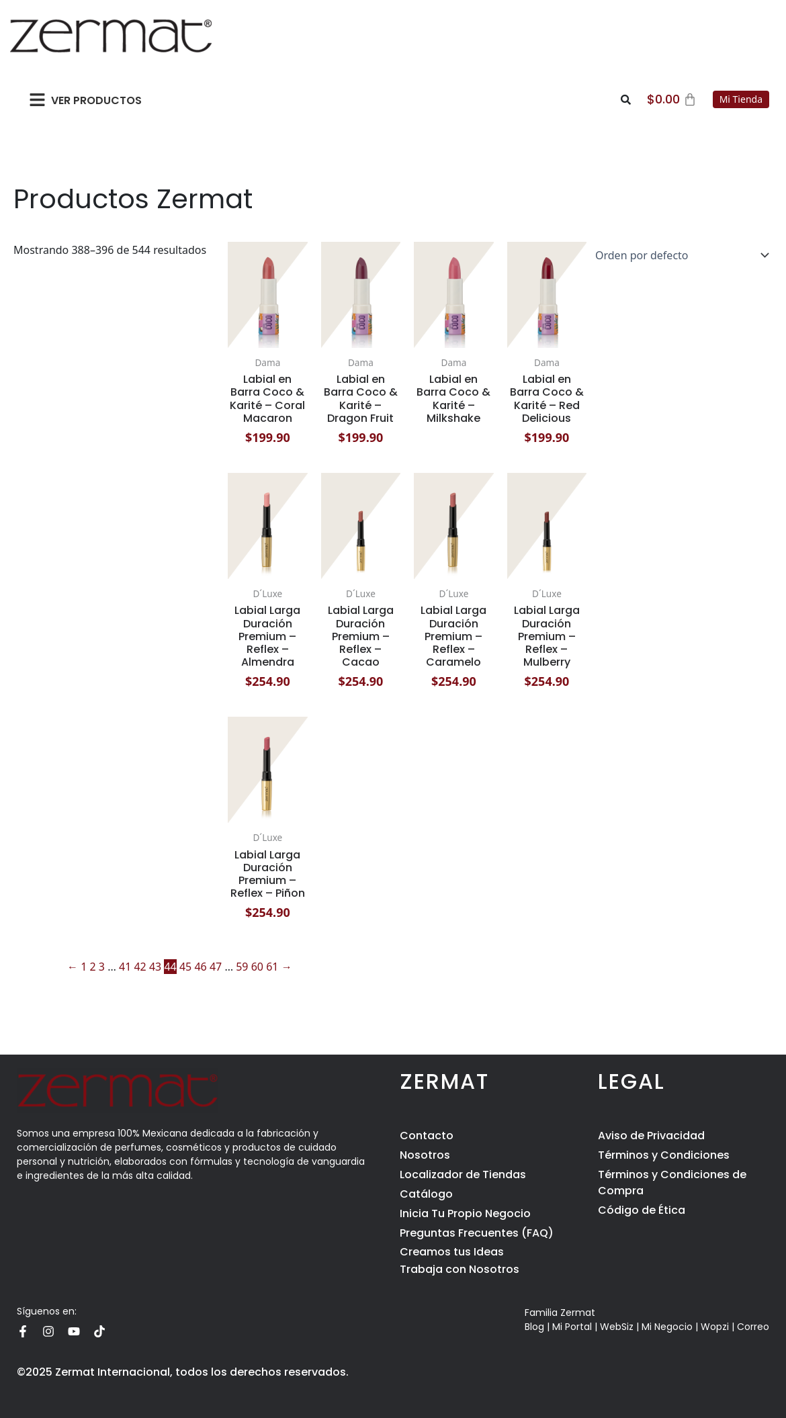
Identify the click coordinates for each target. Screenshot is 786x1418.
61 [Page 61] (272, 966)
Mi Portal (572, 1326)
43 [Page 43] (155, 966)
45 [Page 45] (185, 966)
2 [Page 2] (93, 966)
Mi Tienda (740, 99)
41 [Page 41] (125, 966)
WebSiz (617, 1326)
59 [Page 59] (242, 966)
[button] (37, 99)
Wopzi (715, 1326)
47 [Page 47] (216, 966)
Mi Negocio (667, 1326)
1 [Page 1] (84, 966)
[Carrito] (672, 99)
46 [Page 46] (200, 966)
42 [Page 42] (140, 966)
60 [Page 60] (257, 966)
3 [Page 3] (102, 966)
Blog (534, 1326)
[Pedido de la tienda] (679, 255)
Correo (753, 1326)
